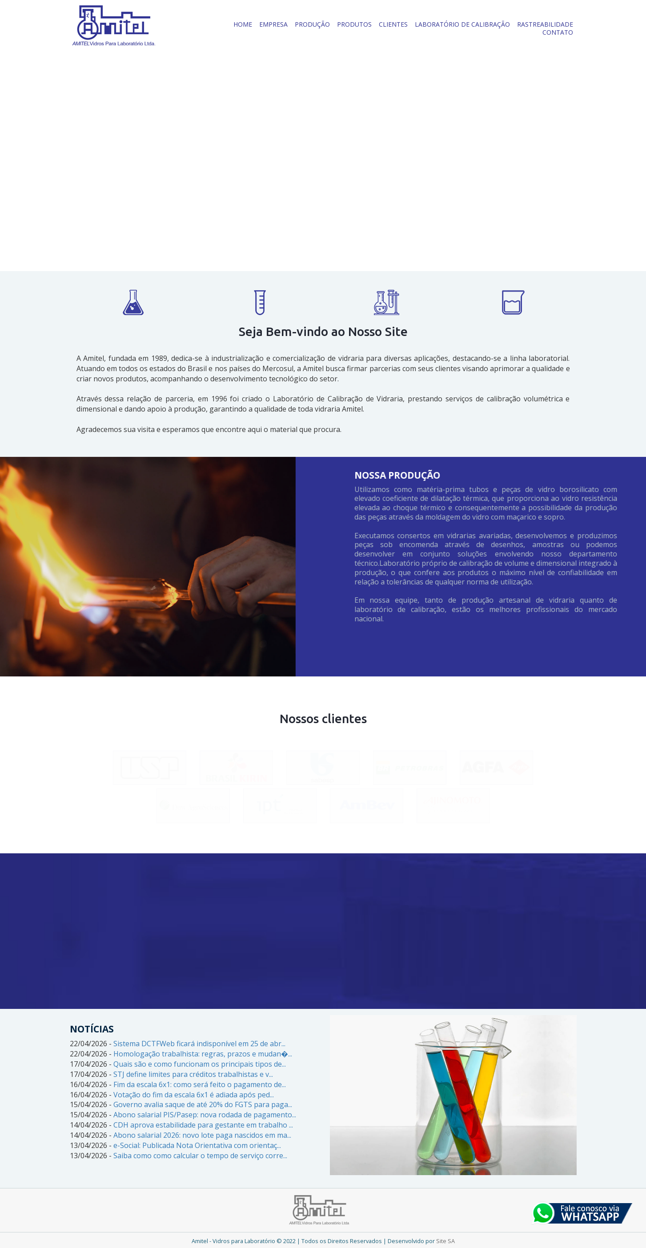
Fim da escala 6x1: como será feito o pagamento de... (199, 1084)
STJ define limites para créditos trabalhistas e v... (193, 1074)
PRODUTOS (354, 24)
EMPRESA (273, 24)
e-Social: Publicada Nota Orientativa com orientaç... (197, 1145)
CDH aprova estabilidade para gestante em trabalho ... (203, 1125)
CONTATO (557, 32)
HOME (242, 24)
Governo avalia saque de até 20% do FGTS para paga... (202, 1104)
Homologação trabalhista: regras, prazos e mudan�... (202, 1054)
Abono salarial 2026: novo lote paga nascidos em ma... (202, 1135)
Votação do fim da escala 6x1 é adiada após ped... (193, 1095)
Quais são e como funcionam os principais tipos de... (199, 1064)
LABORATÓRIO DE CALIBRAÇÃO (462, 24)
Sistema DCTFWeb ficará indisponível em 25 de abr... (199, 1043)
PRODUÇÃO (312, 24)
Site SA (445, 1241)
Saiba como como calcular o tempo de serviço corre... (200, 1155)
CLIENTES (393, 24)
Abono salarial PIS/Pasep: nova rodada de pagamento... (204, 1115)
